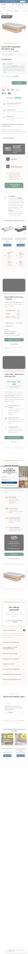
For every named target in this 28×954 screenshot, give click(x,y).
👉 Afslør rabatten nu (9, 482)
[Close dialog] (27, 467)
